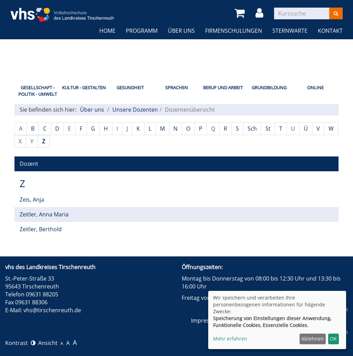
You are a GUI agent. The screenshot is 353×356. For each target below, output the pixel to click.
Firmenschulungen (233, 30)
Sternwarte (289, 30)
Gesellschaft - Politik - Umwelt (37, 90)
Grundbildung (269, 87)
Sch (252, 128)
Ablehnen (312, 338)
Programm (142, 30)
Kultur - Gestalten (84, 87)
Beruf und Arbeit (223, 87)
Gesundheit (130, 87)
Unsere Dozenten (135, 109)
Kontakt (330, 30)
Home (107, 30)
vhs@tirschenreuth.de (52, 310)
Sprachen (176, 87)
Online (315, 87)
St (268, 128)
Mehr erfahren (230, 338)
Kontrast (20, 343)
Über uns (181, 30)
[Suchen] (336, 13)
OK (333, 338)
